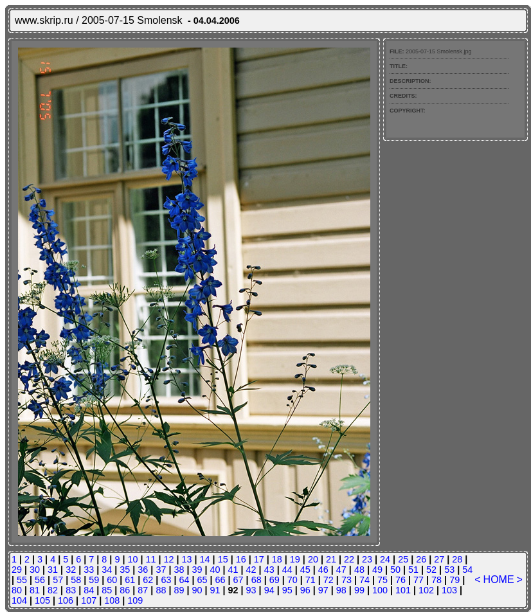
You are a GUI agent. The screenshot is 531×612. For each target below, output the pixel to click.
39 (197, 569)
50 (395, 569)
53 (449, 569)
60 (112, 580)
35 (125, 569)
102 (426, 590)
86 (125, 590)
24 (385, 559)
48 (359, 569)
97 (323, 590)
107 (88, 600)
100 (380, 590)
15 (223, 559)
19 (295, 559)
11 (150, 559)
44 (287, 569)
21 (331, 559)
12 (169, 559)
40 (215, 569)
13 (187, 559)
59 (94, 580)
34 (107, 569)
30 (35, 569)
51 (413, 569)
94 (269, 590)
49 (377, 569)
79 (454, 580)
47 (341, 569)
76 (400, 580)
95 (287, 590)
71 (310, 580)
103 (449, 590)
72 (328, 580)
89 (179, 590)
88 (161, 590)
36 (143, 569)
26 (421, 559)
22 (349, 559)
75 (382, 580)
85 (107, 590)
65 (202, 580)
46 (323, 569)
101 (403, 590)
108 (112, 600)
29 (17, 569)
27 (439, 559)
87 (143, 590)
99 (359, 590)
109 (135, 600)
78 (436, 580)
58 (76, 580)
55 (22, 580)
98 (341, 590)
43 (269, 569)
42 (251, 569)
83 (71, 590)
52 (431, 569)
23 (367, 559)
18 (277, 559)
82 (53, 590)
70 (292, 580)
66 (220, 580)
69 (274, 580)
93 (251, 590)
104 (19, 600)
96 (305, 590)
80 (17, 590)
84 (89, 590)
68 (256, 580)
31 (53, 569)
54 (467, 569)
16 (241, 559)
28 (457, 559)
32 (71, 569)
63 (166, 580)
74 (364, 580)
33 (89, 569)
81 (35, 590)
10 (132, 559)
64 (184, 580)
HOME (498, 579)
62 (148, 580)
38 (179, 569)
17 (259, 559)
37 (161, 569)
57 (58, 580)
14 (205, 559)
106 (65, 600)
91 (215, 590)
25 (403, 559)
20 (313, 559)
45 (305, 569)
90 (197, 590)
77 (418, 580)
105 (42, 600)
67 (238, 580)
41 (233, 569)
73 (346, 580)
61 (130, 580)
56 (40, 580)
